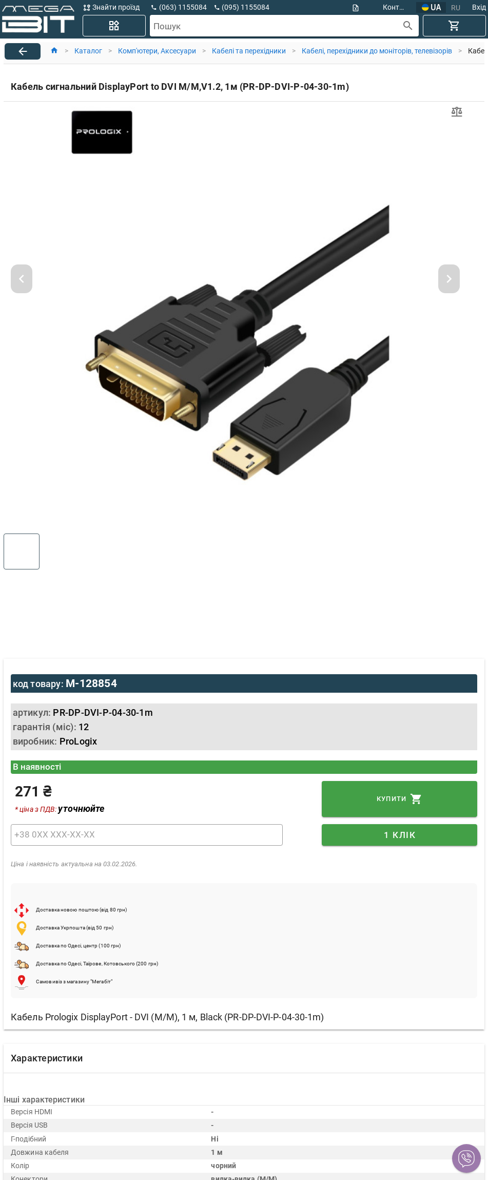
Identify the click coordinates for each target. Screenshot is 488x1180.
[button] (466, 1158)
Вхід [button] (479, 7)
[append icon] (408, 26)
